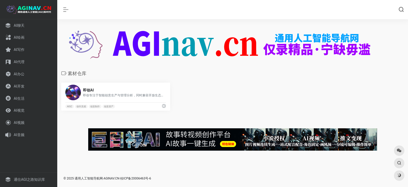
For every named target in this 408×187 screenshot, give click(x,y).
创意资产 (108, 106)
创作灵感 (81, 106)
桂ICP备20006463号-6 (135, 178)
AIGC (69, 106)
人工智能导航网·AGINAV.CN (100, 178)
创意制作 (95, 106)
